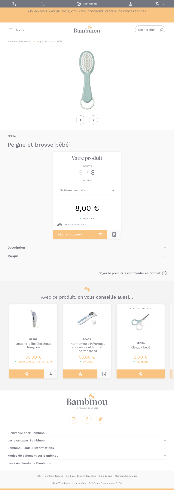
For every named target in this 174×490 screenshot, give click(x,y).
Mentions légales (54, 476)
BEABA (12, 136)
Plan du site (105, 476)
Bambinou (87, 30)
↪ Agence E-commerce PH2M (105, 483)
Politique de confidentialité (81, 476)
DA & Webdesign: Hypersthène (69, 483)
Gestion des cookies (126, 476)
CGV (39, 476)
